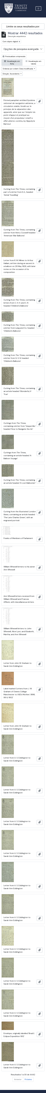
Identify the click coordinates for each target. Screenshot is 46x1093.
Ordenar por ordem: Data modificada (18, 69)
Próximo (28, 1079)
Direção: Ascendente (11, 74)
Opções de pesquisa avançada (21, 49)
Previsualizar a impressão (14, 56)
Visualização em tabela (33, 62)
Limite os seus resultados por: (23, 26)
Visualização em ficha (12, 62)
